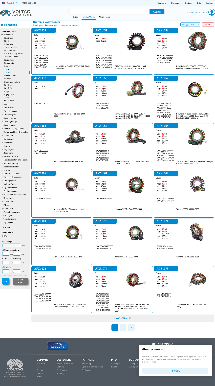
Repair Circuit (10, 75)
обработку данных (177, 359)
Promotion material (11, 212)
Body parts (8, 153)
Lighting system (10, 187)
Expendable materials (12, 177)
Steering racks (9, 118)
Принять (175, 370)
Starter (6, 104)
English (9, 3)
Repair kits (9, 63)
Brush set (8, 85)
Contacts (210, 3)
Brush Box (9, 88)
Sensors (6, 146)
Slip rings (8, 44)
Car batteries (8, 139)
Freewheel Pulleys (12, 82)
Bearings (7, 170)
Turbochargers (9, 114)
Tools (6, 97)
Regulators (9, 60)
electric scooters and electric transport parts (15, 160)
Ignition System (10, 184)
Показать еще (122, 318)
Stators (7, 69)
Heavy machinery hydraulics (15, 132)
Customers (175, 3)
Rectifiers (8, 38)
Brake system (9, 198)
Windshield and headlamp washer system (14, 194)
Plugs (6, 91)
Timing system (9, 180)
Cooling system (10, 191)
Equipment (9, 94)
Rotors (7, 66)
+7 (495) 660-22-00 (28, 3)
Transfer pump (9, 219)
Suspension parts (10, 156)
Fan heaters (8, 142)
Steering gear (9, 125)
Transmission (9, 201)
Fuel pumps (8, 107)
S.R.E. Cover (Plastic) (13, 53)
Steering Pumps (10, 121)
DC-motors (8, 135)
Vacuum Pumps (11, 56)
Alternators (8, 34)
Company (162, 3)
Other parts (9, 100)
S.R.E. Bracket (10, 47)
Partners (188, 3)
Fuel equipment (10, 111)
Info (199, 3)
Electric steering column (13, 128)
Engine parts (8, 149)
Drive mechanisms (11, 173)
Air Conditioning (10, 163)
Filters (6, 205)
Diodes (7, 41)
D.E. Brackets (10, 50)
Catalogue (7, 215)
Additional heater (11, 166)
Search (157, 11)
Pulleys (7, 78)
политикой (194, 359)
